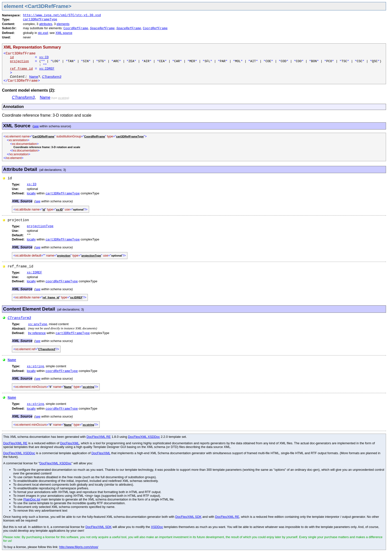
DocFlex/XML (69, 443)
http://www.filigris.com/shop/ (78, 547)
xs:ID (43, 57)
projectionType (40, 226)
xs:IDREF (46, 69)
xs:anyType (37, 324)
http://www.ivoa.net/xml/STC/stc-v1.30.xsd (62, 15)
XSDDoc (157, 527)
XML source (63, 33)
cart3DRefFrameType (40, 19)
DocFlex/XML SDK (188, 517)
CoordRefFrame (75, 28)
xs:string (35, 366)
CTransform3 (51, 77)
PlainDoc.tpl (31, 499)
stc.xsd (43, 33)
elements (63, 24)
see (36, 126)
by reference (37, 333)
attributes (45, 24)
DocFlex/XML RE (99, 437)
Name (33, 77)
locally (31, 193)
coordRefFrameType (62, 281)
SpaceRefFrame (102, 28)
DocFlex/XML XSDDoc (144, 437)
